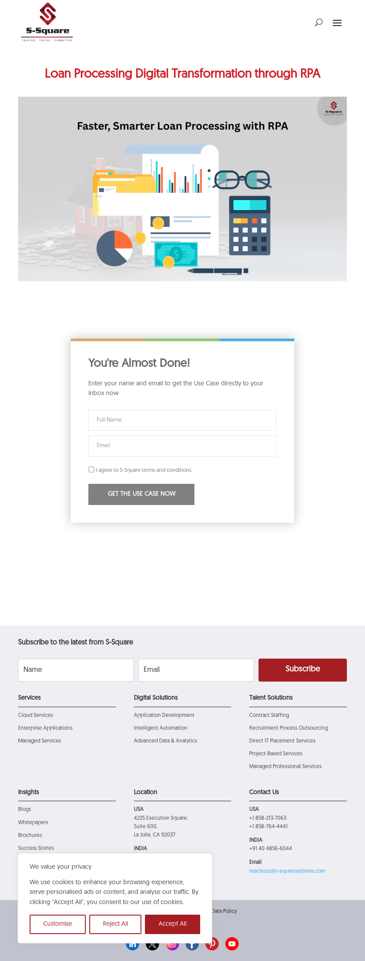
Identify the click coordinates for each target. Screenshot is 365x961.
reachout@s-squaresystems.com (287, 871)
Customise (57, 924)
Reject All (115, 924)
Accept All (172, 924)
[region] (115, 898)
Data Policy (224, 911)
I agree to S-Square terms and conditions (139, 470)
